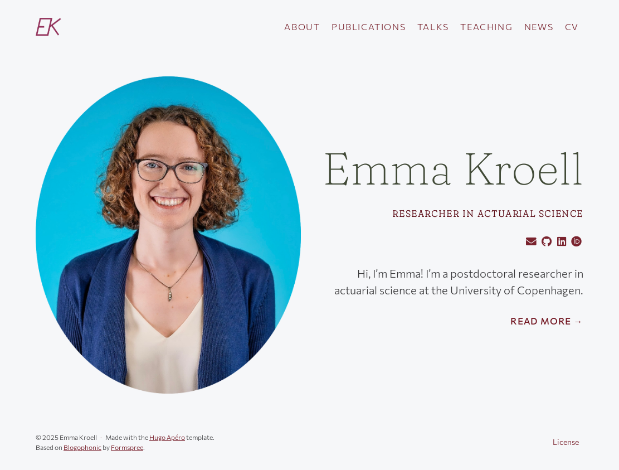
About (302, 26)
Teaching (486, 26)
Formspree (127, 447)
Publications (369, 26)
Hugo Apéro (167, 437)
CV (572, 26)
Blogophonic (82, 447)
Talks (433, 26)
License (566, 442)
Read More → (546, 321)
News (538, 26)
